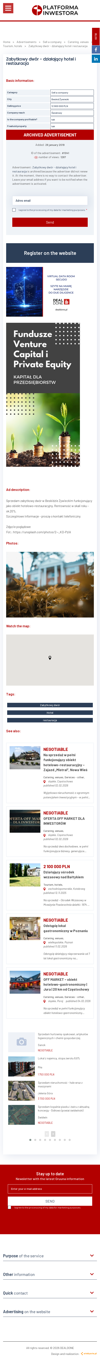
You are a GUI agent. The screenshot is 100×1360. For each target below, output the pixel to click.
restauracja (50, 720)
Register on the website (50, 253)
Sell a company (59, 92)
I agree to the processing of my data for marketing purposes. (49, 209)
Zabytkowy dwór (50, 705)
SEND (50, 1201)
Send (50, 222)
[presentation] (39, 1220)
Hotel (50, 712)
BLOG (96, 36)
